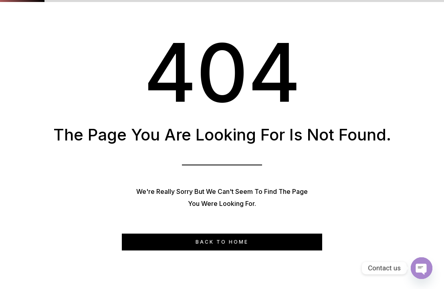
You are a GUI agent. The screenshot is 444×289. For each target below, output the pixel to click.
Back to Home (222, 242)
